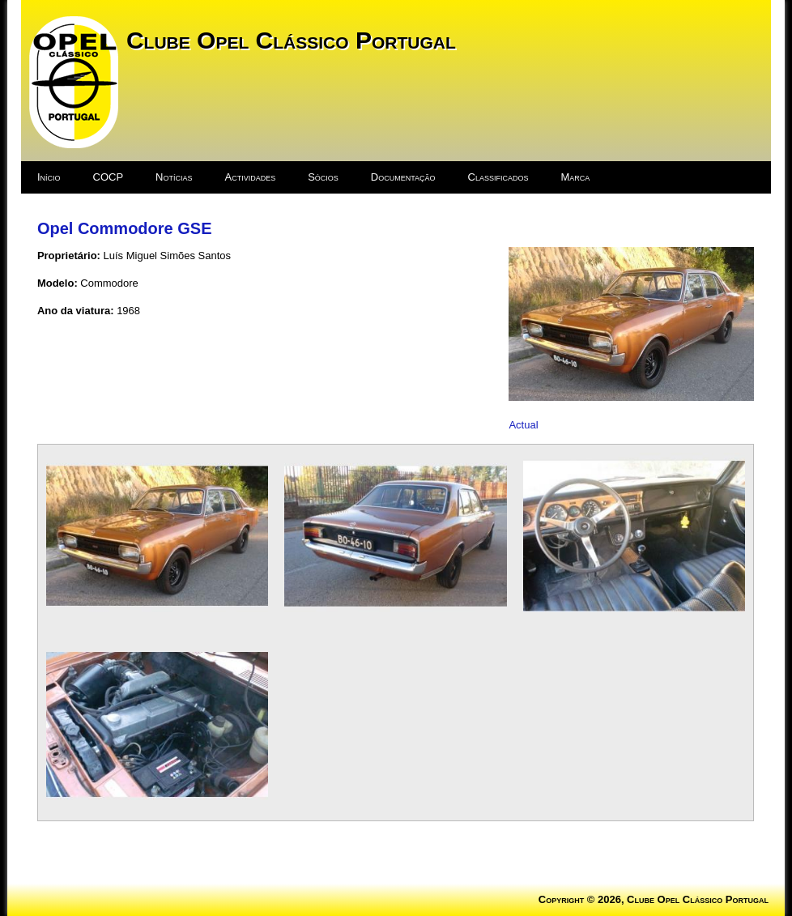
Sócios (323, 177)
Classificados (498, 177)
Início (49, 177)
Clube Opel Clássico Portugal (291, 40)
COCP (108, 177)
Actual (523, 425)
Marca (575, 177)
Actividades (249, 177)
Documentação (403, 177)
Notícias (173, 177)
